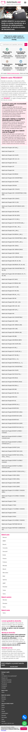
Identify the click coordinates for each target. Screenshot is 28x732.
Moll (4, 576)
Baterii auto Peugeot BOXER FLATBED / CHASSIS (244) (12, 437)
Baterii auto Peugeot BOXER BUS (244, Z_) (13, 427)
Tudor (4, 590)
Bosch (4, 544)
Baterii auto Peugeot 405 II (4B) (9, 328)
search (26, 44)
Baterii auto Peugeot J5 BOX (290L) (11, 479)
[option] (14, 19)
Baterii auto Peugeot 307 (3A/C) (10, 279)
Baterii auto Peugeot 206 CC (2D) (10, 202)
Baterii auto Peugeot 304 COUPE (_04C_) (12, 242)
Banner (5, 537)
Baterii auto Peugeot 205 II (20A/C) (10, 198)
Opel (2, 719)
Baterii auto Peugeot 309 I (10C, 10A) (11, 302)
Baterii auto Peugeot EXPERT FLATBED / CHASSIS (12, 461)
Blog (2, 674)
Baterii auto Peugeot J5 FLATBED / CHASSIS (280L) (13, 491)
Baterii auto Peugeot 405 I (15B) (10, 321)
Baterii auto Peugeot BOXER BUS (10, 419)
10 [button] (24, 33)
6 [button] (15, 33)
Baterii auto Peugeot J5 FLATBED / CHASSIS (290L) (13, 496)
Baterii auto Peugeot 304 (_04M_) (10, 230)
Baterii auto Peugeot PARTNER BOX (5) (12, 524)
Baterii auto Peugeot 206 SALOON (10, 211)
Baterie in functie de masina (13, 73)
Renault (3, 715)
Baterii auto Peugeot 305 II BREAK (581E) (12, 257)
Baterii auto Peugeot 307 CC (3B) (10, 287)
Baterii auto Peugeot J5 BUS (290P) (11, 486)
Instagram (4, 686)
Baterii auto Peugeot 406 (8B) (9, 336)
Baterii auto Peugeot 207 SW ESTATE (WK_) (13, 223)
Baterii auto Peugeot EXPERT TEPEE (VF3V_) (13, 471)
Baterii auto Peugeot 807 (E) (9, 400)
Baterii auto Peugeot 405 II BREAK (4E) (12, 332)
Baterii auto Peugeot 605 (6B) (9, 389)
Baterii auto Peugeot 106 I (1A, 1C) (10, 159)
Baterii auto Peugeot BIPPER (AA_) (11, 404)
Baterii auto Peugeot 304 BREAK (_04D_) (12, 234)
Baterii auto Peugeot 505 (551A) (10, 377)
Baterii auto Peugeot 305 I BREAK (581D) (12, 249)
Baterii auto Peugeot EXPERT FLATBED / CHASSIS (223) (12, 466)
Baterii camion (6, 597)
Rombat (5, 586)
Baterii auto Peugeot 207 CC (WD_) (11, 219)
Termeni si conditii (6, 682)
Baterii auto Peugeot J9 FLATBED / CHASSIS (13, 520)
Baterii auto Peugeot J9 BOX (9, 512)
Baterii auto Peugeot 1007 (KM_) (10, 147)
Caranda (5, 548)
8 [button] (19, 33)
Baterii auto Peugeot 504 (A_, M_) (10, 359)
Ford (2, 709)
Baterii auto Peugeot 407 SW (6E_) (10, 355)
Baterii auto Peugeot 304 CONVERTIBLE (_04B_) (14, 238)
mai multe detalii (14, 666)
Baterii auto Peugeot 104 (8, 151)
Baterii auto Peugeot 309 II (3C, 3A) (11, 306)
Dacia (3, 707)
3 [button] (8, 33)
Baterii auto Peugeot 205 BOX (9, 185)
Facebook (4, 684)
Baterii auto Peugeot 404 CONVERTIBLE (12, 317)
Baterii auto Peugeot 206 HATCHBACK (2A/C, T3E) (13, 206)
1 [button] (4, 33)
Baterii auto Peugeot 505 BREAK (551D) (12, 381)
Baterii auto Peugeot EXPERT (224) (11, 447)
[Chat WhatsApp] (24, 723)
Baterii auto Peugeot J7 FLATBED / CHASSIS (13, 509)
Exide (4, 555)
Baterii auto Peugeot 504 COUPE (10, 370)
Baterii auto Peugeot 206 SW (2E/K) (11, 215)
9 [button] (22, 33)
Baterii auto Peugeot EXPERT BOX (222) (12, 451)
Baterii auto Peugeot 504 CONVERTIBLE (12, 366)
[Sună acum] (24, 717)
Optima (5, 579)
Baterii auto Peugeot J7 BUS (9, 505)
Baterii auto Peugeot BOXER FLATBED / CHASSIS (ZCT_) (12, 442)
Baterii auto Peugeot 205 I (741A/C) (11, 189)
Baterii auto (5, 534)
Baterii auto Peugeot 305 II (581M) (10, 253)
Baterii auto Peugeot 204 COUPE (10, 181)
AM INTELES (23, 728)
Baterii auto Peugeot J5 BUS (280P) (11, 482)
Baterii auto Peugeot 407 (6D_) (9, 347)
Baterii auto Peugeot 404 (8, 313)
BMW (4, 541)
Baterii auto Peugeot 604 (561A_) (10, 385)
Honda (3, 721)
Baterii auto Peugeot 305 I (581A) (10, 245)
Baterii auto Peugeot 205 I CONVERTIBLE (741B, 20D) (14, 193)
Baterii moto (5, 610)
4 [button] (10, 33)
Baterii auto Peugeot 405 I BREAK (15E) (12, 324)
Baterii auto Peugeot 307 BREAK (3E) (11, 283)
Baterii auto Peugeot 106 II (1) (9, 162)
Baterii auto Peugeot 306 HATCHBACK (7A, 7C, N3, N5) (14, 274)
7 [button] (17, 33)
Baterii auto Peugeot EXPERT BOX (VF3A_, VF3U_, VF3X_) (13, 455)
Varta (4, 593)
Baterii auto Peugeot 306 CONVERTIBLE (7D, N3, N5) (13, 269)
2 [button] (6, 33)
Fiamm (4, 558)
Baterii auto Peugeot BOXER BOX (10, 408)
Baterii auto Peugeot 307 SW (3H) (10, 290)
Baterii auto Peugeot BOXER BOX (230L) (12, 412)
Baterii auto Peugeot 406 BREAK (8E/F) (12, 340)
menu (25, 2)
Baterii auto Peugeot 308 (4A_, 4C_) (11, 294)
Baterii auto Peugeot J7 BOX (9, 501)
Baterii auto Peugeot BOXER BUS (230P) (12, 423)
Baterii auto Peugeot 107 (8, 166)
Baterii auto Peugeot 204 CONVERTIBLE (12, 178)
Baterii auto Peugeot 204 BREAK (10, 174)
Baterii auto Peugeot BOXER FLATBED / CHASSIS (12, 431)
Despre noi (4, 678)
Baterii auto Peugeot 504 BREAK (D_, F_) (12, 362)
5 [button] (13, 33)
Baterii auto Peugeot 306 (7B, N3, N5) (11, 260)
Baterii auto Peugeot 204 (8, 170)
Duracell (5, 551)
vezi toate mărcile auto (7, 723)
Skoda (3, 711)
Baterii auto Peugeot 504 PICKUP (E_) (11, 374)
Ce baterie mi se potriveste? (9, 676)
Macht (4, 569)
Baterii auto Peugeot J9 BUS (9, 516)
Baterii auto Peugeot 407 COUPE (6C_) (12, 351)
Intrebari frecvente (6, 680)
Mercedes (5, 572)
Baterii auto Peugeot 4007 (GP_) (10, 309)
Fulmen (5, 562)
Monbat (5, 565)
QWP (4, 583)
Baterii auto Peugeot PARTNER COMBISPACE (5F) (13, 528)
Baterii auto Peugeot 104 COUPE (10, 155)
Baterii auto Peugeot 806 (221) (9, 396)
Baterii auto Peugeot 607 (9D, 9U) (10, 393)
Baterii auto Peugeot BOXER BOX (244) (12, 415)
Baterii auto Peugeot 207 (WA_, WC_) (11, 226)
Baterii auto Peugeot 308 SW (9, 298)
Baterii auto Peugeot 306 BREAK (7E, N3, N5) (13, 264)
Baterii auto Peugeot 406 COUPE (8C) (11, 343)
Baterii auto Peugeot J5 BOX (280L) (11, 475)
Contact (3, 688)
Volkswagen (4, 713)
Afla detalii (3, 730)
